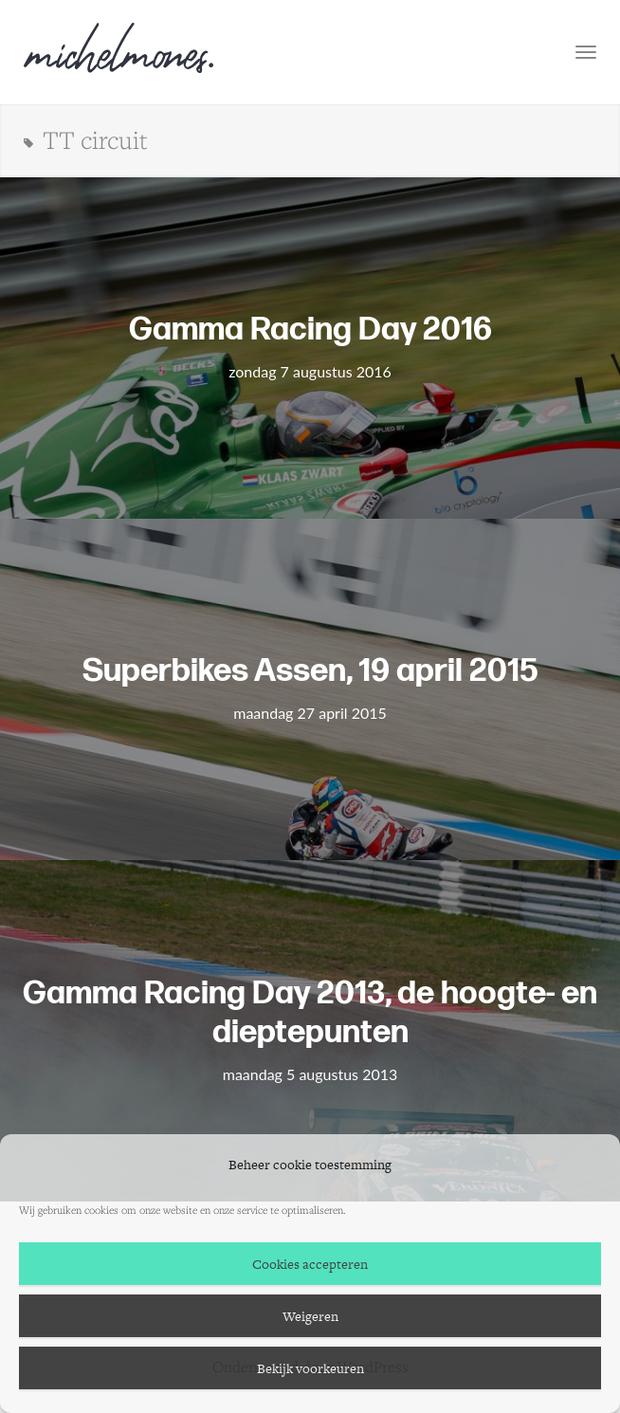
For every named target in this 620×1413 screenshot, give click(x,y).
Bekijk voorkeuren (310, 1368)
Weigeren (310, 1316)
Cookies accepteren (310, 1264)
